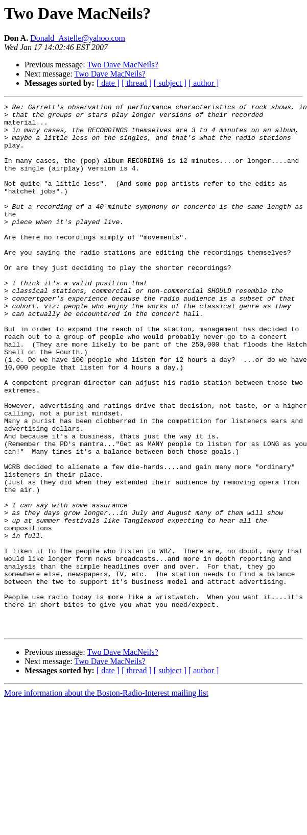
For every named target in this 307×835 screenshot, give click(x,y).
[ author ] (203, 83)
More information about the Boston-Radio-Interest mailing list (106, 798)
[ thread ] (137, 83)
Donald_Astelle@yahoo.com (77, 38)
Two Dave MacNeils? (122, 64)
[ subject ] (170, 83)
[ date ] (108, 83)
